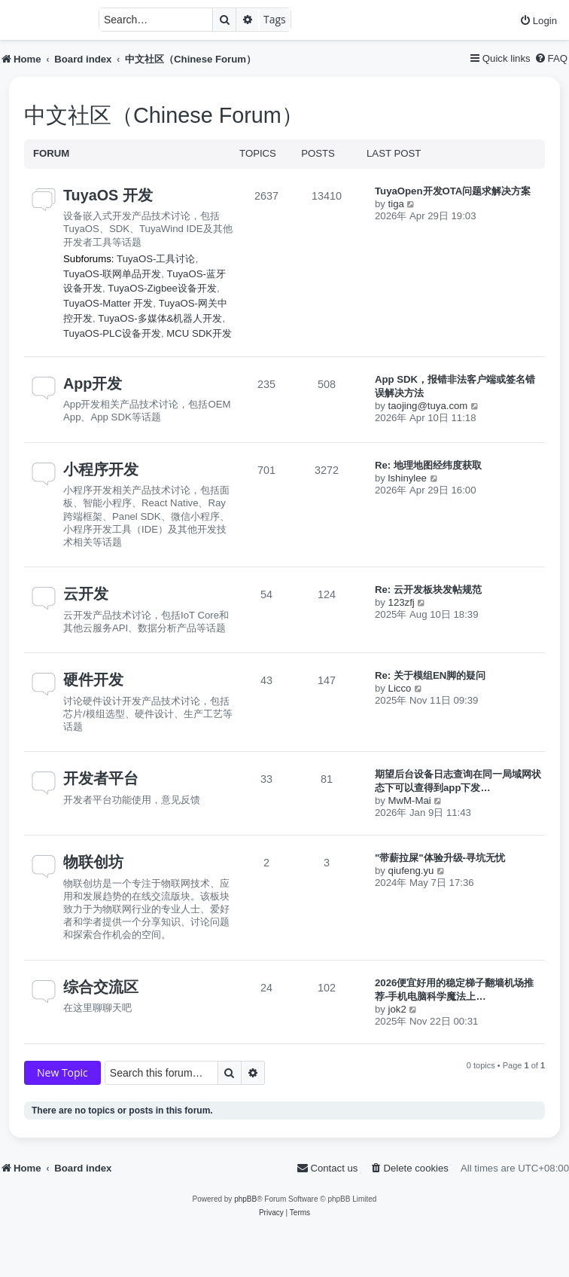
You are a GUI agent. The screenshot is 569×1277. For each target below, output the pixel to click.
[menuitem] (538, 21)
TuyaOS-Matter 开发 (108, 303)
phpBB (245, 1199)
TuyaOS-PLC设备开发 (112, 333)
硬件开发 (93, 679)
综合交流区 (100, 987)
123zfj (401, 602)
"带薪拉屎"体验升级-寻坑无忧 (440, 857)
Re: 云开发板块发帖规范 (428, 589)
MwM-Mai (409, 800)
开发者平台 (100, 778)
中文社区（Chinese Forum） (163, 115)
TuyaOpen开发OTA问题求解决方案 (453, 191)
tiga (396, 203)
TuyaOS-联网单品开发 (112, 274)
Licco (400, 688)
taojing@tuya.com (428, 405)
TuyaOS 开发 (108, 195)
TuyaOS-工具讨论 (156, 258)
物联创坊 (93, 862)
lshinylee (407, 478)
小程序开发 (100, 469)
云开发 (85, 593)
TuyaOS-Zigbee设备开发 (162, 288)
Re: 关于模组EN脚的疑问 (430, 675)
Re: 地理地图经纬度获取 (428, 465)
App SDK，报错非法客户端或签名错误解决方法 (455, 386)
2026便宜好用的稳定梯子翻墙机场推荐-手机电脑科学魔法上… (454, 989)
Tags (274, 19)
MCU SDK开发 (199, 333)
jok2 (397, 1009)
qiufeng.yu (411, 870)
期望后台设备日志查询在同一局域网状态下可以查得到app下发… (458, 780)
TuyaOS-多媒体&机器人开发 (160, 318)
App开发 (92, 383)
